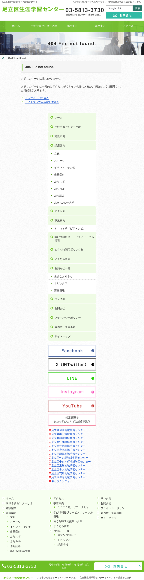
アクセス (119, 159)
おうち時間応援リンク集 (127, 203)
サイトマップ (122, 291)
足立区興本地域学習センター (125, 390)
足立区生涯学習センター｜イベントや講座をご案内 (105, 571)
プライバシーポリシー (127, 272)
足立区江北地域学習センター (125, 397)
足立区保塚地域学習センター (125, 468)
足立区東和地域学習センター (125, 445)
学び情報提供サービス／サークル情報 (127, 190)
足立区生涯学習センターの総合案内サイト (20, 2)
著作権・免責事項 (124, 281)
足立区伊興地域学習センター (125, 374)
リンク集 (119, 253)
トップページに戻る (18, 98)
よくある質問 (122, 214)
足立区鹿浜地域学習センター (125, 413)
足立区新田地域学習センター (125, 421)
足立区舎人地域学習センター (125, 452)
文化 (116, 101)
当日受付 (119, 123)
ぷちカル (119, 136)
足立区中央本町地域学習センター (125, 437)
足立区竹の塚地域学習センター (125, 429)
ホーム (118, 66)
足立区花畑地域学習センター (125, 460)
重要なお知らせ (123, 231)
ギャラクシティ (120, 474)
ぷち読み (119, 144)
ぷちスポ (119, 130)
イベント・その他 (124, 116)
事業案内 (119, 168)
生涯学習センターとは (127, 75)
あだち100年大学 (124, 150)
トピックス (120, 238)
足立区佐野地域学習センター (125, 405)
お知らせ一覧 (122, 223)
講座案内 (119, 94)
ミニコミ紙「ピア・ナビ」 (127, 178)
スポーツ (119, 109)
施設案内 (119, 84)
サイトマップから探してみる (23, 102)
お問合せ (119, 263)
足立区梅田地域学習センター (125, 382)
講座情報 (119, 245)
